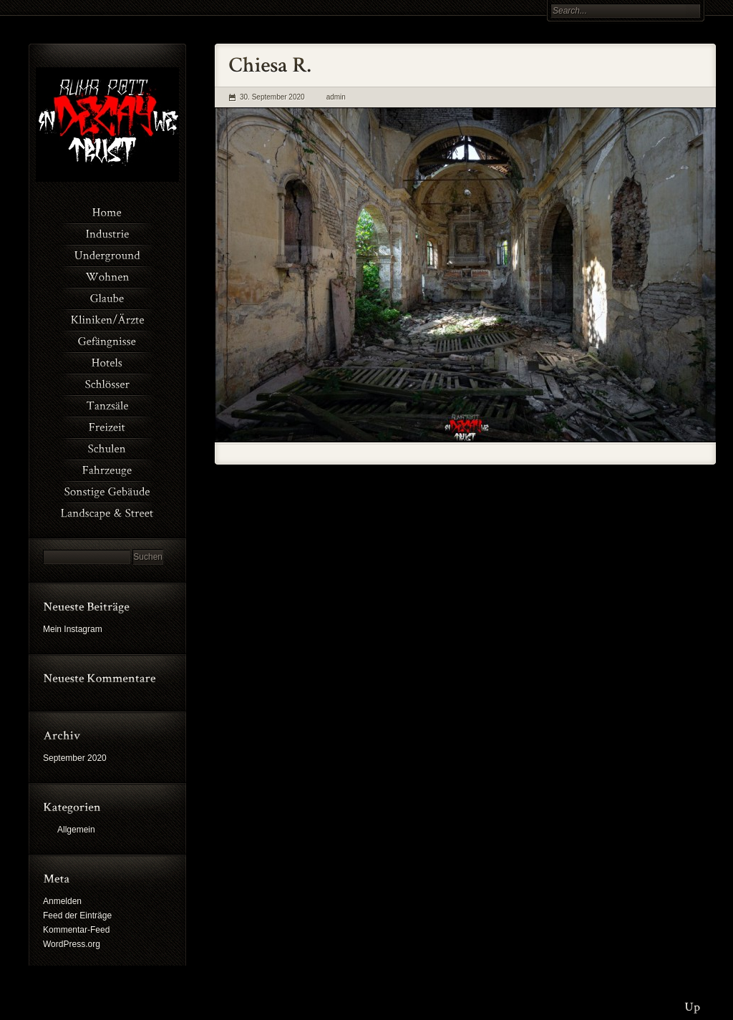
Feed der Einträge (77, 915)
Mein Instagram (72, 629)
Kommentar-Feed (76, 930)
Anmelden (62, 901)
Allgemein (76, 830)
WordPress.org (71, 944)
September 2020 (75, 758)
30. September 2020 (272, 97)
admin (336, 97)
